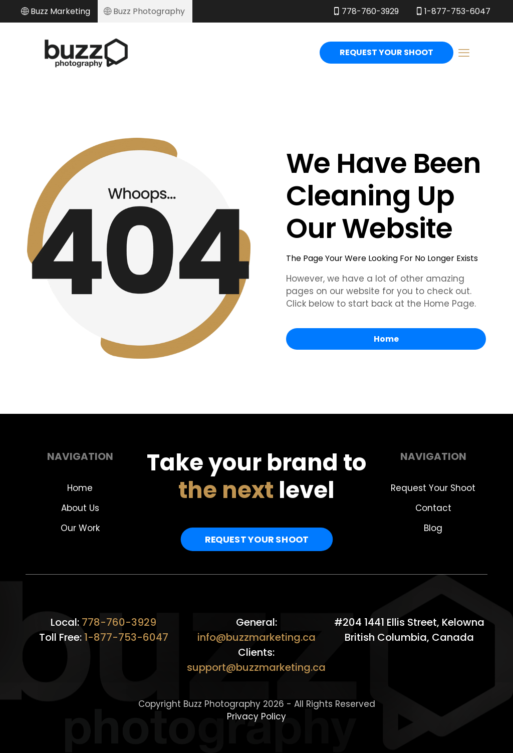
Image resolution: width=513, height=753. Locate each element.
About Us (80, 508)
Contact (433, 508)
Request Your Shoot (433, 488)
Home (80, 488)
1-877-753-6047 (126, 637)
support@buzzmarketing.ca (256, 667)
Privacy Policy (256, 716)
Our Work (80, 528)
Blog (433, 528)
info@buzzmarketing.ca (256, 637)
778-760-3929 (119, 622)
